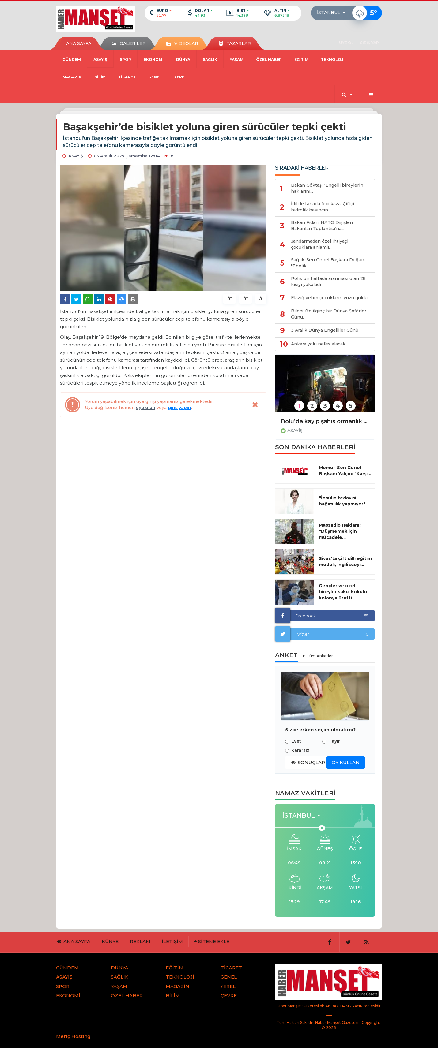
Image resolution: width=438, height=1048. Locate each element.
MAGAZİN (72, 77)
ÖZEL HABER (269, 59)
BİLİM (100, 77)
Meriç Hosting (73, 1036)
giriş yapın (179, 407)
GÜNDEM (71, 59)
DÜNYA (183, 59)
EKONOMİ (154, 59)
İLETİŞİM (172, 941)
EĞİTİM (301, 59)
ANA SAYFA (78, 43)
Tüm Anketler (320, 656)
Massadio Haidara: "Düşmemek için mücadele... (340, 531)
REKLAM (140, 941)
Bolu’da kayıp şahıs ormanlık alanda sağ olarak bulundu (325, 421)
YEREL (180, 77)
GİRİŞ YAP (369, 42)
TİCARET (127, 77)
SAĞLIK (210, 59)
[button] (333, 13)
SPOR (125, 59)
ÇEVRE (229, 995)
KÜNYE (110, 941)
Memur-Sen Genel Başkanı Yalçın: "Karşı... (345, 470)
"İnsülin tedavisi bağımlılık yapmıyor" (342, 501)
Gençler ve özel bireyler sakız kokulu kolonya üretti (343, 592)
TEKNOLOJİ (333, 59)
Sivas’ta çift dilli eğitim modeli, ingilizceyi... (345, 561)
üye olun (145, 407)
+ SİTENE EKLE (211, 941)
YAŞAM (237, 59)
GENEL (155, 77)
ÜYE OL (346, 42)
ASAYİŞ (100, 59)
